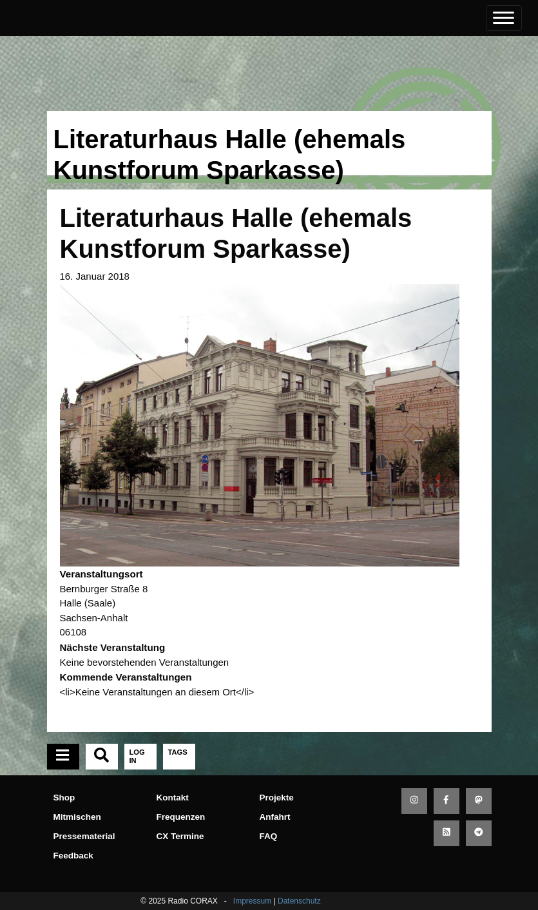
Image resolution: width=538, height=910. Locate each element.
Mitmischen (77, 817)
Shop (64, 797)
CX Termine (180, 836)
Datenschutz (299, 900)
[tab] (63, 757)
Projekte (277, 797)
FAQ (269, 836)
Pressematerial (84, 836)
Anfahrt (275, 817)
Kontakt (173, 797)
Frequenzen (181, 817)
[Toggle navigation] (504, 18)
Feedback (73, 855)
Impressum (252, 900)
